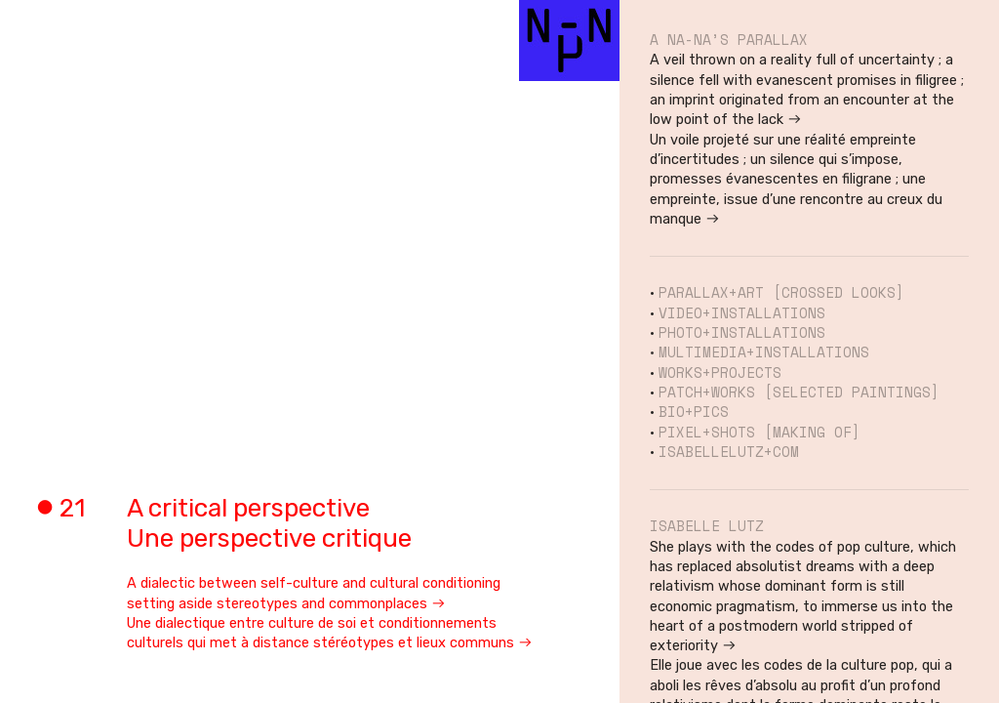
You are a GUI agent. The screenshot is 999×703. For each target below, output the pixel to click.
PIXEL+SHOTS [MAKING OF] (759, 432)
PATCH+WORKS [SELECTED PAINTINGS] (799, 392)
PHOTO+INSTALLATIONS (742, 332)
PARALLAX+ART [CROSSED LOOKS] (781, 292)
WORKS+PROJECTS (720, 372)
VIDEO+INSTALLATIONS (742, 313)
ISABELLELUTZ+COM (729, 451)
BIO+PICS (694, 411)
